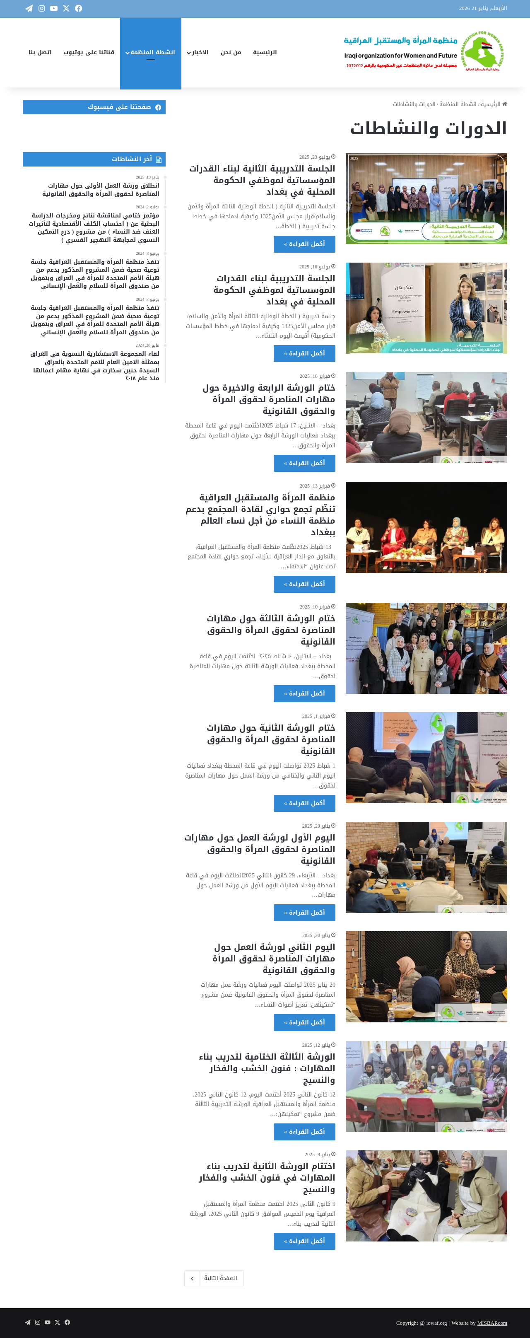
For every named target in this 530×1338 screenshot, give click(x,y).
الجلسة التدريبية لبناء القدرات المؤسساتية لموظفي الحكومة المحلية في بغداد (274, 289)
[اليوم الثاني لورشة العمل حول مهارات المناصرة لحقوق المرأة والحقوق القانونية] (426, 976)
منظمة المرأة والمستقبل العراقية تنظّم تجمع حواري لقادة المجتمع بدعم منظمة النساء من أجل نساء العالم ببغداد (260, 515)
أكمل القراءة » (304, 244)
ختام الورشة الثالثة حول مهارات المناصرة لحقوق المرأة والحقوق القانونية (271, 630)
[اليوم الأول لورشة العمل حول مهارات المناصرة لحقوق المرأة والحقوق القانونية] (426, 867)
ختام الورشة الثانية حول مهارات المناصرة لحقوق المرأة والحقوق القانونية (271, 739)
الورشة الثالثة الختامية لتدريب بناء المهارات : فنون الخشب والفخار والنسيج (267, 1068)
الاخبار (200, 52)
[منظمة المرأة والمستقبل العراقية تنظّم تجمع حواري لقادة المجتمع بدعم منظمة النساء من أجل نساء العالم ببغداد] (426, 527)
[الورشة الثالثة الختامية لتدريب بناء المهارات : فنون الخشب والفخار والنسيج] (426, 1086)
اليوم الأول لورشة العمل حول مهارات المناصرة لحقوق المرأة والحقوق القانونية (259, 849)
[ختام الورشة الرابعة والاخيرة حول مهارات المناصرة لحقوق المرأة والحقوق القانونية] (426, 417)
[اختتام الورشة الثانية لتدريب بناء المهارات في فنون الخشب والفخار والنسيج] (426, 1195)
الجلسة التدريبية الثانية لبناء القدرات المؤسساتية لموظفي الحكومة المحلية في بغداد (262, 180)
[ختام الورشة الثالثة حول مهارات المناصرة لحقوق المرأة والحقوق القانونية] (426, 648)
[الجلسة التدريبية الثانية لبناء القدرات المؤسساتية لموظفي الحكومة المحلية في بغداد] (426, 198)
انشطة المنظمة (152, 52)
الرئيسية (265, 52)
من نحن (231, 52)
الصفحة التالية (214, 1278)
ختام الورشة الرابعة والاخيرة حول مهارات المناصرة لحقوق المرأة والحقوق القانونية (268, 399)
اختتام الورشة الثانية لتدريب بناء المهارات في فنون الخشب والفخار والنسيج (267, 1177)
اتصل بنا (40, 52)
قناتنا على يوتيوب (88, 52)
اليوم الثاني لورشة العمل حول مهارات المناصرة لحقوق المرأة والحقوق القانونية (273, 958)
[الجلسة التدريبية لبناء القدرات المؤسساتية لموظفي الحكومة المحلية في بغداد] (426, 308)
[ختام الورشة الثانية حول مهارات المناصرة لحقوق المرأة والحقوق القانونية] (426, 757)
